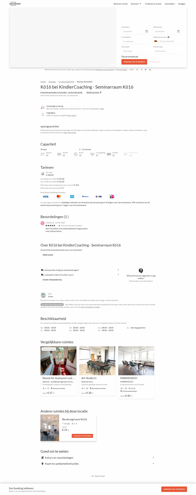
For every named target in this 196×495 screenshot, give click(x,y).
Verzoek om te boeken (174, 489)
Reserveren (155, 62)
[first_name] (136, 51)
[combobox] (156, 41)
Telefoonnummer (161, 37)
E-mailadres (126, 37)
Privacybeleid (121, 69)
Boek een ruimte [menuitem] (121, 3)
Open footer (98, 476)
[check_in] (136, 31)
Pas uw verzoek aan (130, 56)
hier (102, 300)
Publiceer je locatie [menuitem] (153, 3)
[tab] (80, 270)
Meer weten (71, 115)
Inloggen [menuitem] (182, 3)
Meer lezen (48, 255)
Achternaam (158, 47)
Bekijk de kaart (94, 92)
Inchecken (125, 27)
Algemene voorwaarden (104, 69)
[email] (136, 41)
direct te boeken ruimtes (90, 307)
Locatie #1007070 (66, 81)
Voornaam (126, 47)
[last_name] (167, 51)
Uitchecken (157, 27)
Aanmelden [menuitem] (170, 3)
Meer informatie (69, 132)
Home (43, 81)
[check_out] (167, 31)
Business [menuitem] (135, 3)
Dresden (52, 81)
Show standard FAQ (52, 280)
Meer (102, 109)
